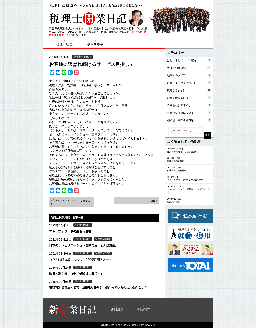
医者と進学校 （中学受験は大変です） (76, 273)
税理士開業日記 (82, 56)
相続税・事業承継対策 (189, 120)
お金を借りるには (189, 97)
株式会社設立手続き (189, 105)
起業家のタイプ (189, 75)
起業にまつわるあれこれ (189, 82)
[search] (185, 130)
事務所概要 (95, 44)
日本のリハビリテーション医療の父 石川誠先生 (82, 245)
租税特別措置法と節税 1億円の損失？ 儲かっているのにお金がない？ (98, 287)
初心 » (153, 200)
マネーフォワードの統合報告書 (70, 231)
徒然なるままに (102, 239)
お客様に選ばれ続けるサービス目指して (91, 64)
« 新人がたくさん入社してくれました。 (70, 202)
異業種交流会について (189, 112)
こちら (68, 118)
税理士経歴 (64, 44)
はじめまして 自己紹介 (189, 60)
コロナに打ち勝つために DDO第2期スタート (80, 259)
